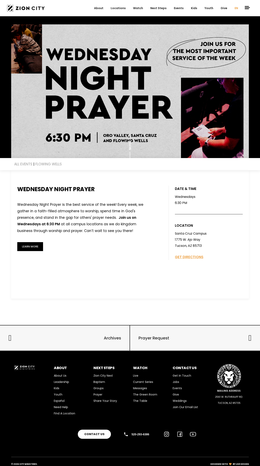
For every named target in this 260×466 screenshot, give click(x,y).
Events (177, 388)
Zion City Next (103, 376)
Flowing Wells (48, 164)
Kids (194, 8)
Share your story (105, 401)
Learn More (30, 246)
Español (59, 401)
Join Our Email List (185, 407)
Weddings (180, 401)
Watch (138, 8)
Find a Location (64, 413)
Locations (118, 8)
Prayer (97, 394)
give (224, 8)
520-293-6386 (140, 434)
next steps (158, 8)
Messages (140, 388)
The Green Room (145, 394)
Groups (98, 388)
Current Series (143, 382)
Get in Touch (182, 376)
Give (176, 394)
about (98, 8)
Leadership (61, 382)
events (179, 8)
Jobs (176, 382)
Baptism (99, 382)
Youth (209, 8)
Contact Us (94, 434)
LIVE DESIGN (242, 464)
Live (135, 376)
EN (236, 8)
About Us (60, 376)
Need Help (61, 407)
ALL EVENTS (23, 164)
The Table (140, 401)
